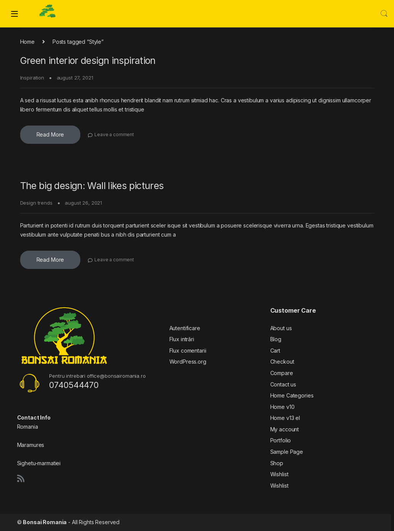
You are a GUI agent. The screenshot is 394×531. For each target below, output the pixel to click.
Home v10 (282, 407)
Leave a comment (114, 134)
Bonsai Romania (45, 522)
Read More (50, 134)
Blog (275, 339)
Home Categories (292, 395)
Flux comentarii (187, 350)
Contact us (283, 384)
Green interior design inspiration (88, 60)
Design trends (36, 203)
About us (281, 328)
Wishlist (279, 474)
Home (27, 41)
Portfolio (280, 440)
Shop (276, 463)
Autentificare (184, 328)
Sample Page (286, 451)
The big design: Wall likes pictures (92, 185)
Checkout (282, 361)
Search (384, 14)
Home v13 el (285, 418)
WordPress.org (187, 361)
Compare (281, 373)
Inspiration (32, 78)
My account (284, 429)
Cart (275, 350)
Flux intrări (181, 339)
